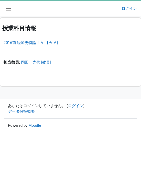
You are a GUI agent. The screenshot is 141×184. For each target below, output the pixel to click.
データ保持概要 (21, 111)
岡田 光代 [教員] (36, 62)
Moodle (34, 125)
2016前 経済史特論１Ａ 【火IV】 (32, 42)
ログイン (129, 8)
